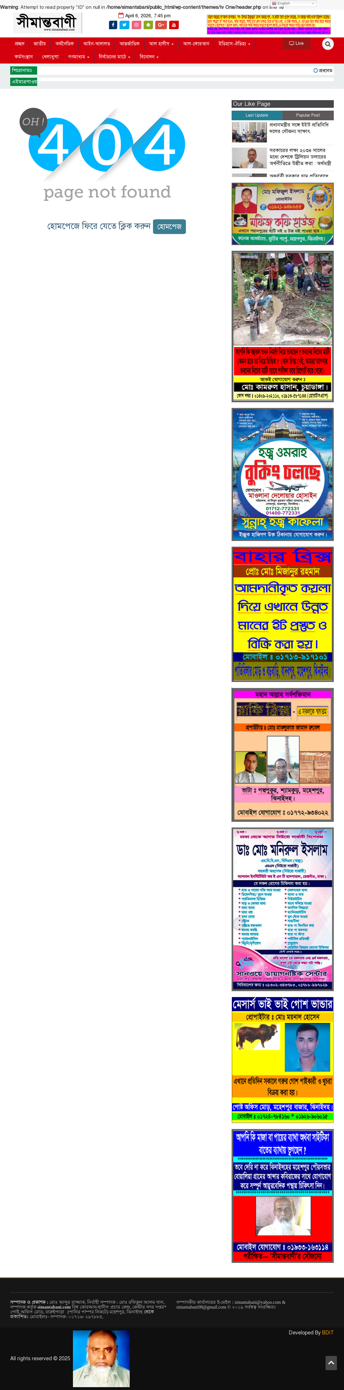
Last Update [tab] (257, 115)
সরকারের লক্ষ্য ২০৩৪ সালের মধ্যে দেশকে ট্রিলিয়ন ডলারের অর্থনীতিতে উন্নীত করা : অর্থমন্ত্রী (300, 157)
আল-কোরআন (196, 44)
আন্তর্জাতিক (129, 44)
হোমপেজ (169, 226)
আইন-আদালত (96, 44)
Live (296, 43)
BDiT (328, 1333)
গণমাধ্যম (78, 57)
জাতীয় (40, 44)
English (281, 3)
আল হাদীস (161, 44)
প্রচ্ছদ (19, 44)
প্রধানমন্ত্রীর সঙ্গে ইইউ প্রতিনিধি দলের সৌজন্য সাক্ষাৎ (299, 128)
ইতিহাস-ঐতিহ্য (234, 44)
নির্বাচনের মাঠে (114, 57)
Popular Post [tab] (308, 115)
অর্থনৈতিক (64, 44)
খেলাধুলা (50, 57)
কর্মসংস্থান (24, 57)
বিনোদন (149, 57)
